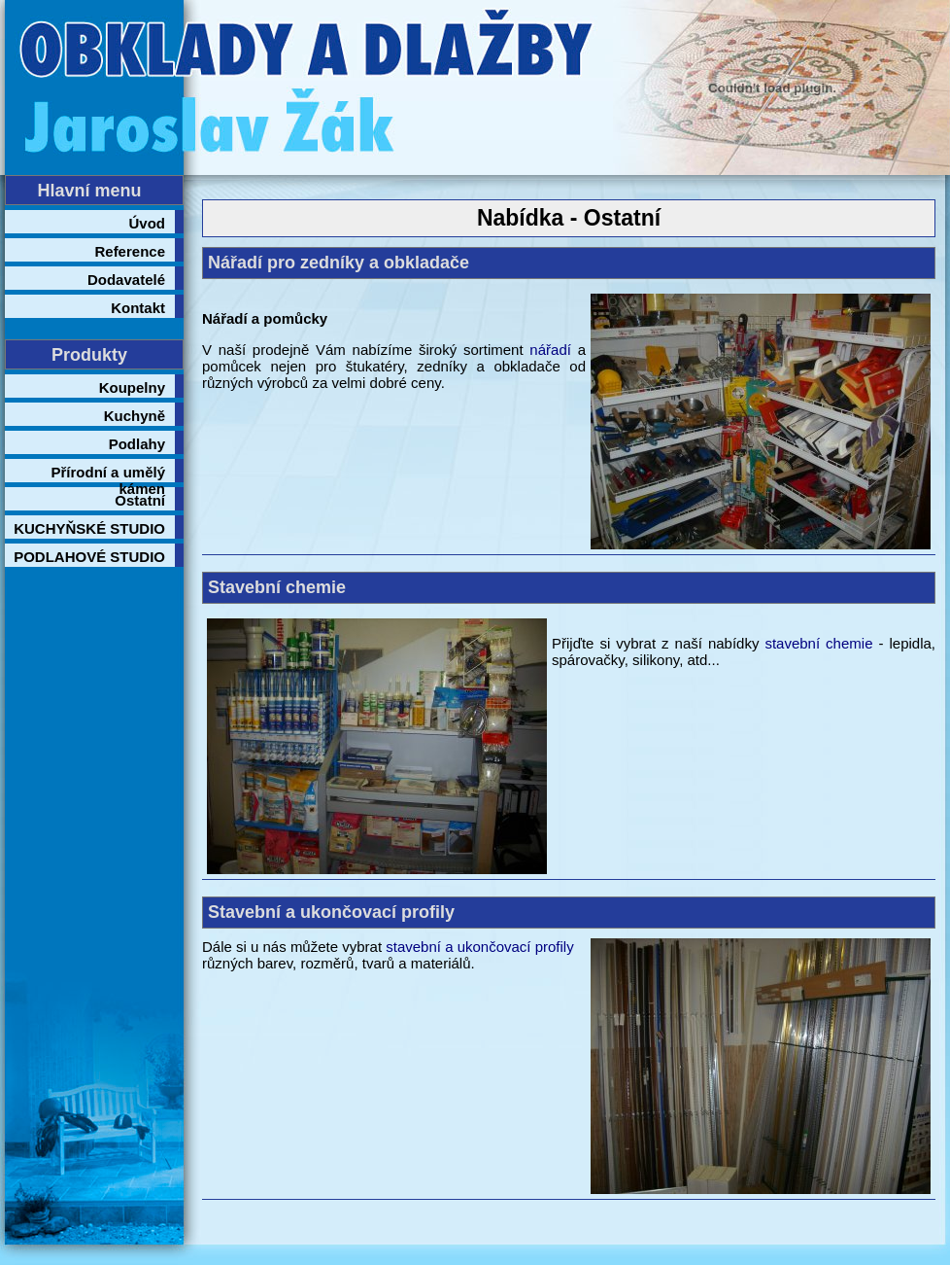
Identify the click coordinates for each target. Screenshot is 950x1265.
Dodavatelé (126, 279)
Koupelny (132, 387)
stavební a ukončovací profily (479, 946)
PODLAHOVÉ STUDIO (89, 556)
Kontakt (138, 307)
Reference (129, 251)
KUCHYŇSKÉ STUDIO (89, 528)
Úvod (147, 223)
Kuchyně (134, 415)
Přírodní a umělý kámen (108, 473)
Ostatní (140, 500)
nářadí (550, 349)
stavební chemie (818, 643)
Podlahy (137, 444)
